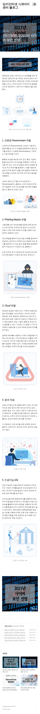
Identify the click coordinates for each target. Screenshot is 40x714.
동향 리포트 (8, 626)
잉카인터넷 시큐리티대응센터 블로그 (19, 4)
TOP (35, 707)
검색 (31, 4)
